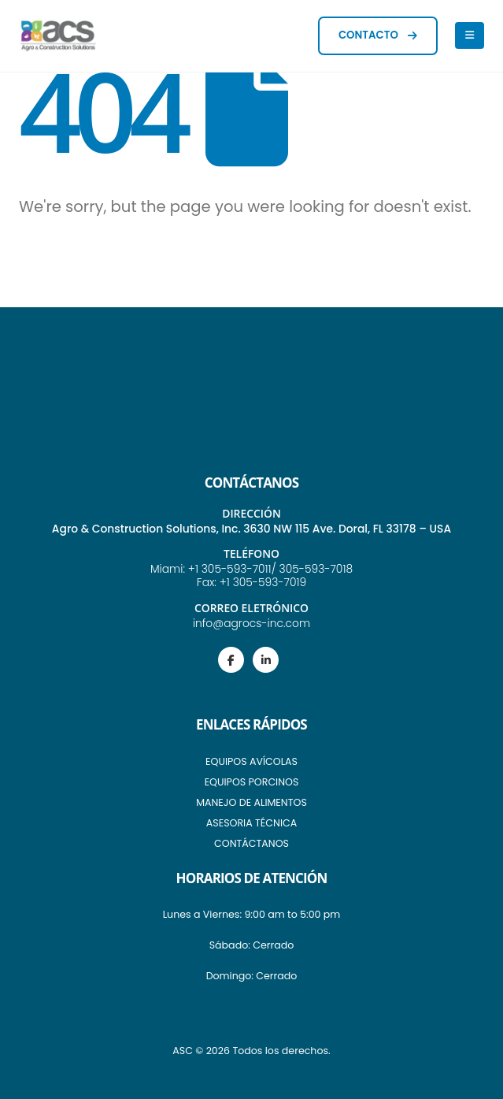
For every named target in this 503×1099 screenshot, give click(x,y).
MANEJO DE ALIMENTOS (251, 802)
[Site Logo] (58, 36)
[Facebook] (231, 660)
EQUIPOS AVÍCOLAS (251, 761)
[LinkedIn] (266, 660)
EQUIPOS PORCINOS (252, 782)
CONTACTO (377, 35)
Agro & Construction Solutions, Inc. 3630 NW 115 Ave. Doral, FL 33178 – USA (251, 529)
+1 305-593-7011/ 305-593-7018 (270, 569)
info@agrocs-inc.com (251, 623)
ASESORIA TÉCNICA (251, 823)
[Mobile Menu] (469, 35)
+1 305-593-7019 (263, 582)
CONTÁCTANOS (251, 843)
